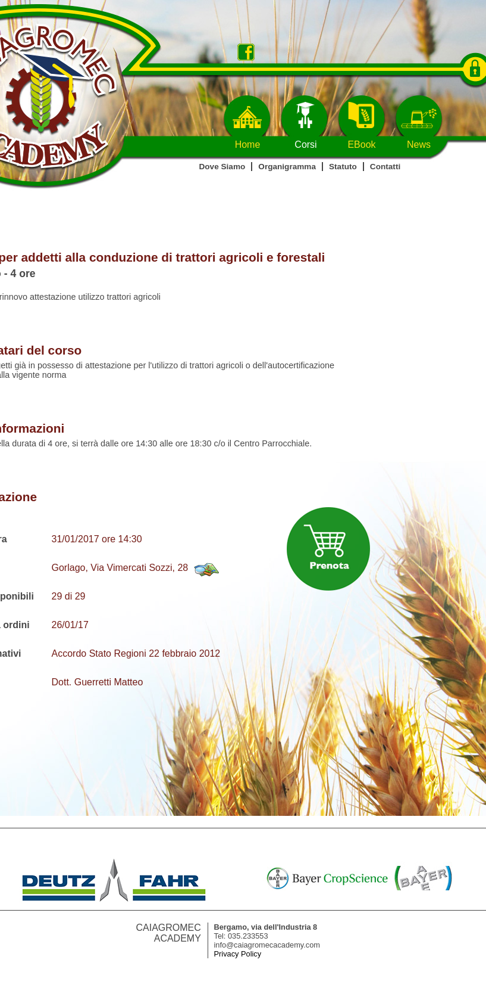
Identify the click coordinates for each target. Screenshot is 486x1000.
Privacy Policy (238, 953)
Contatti (385, 166)
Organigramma (287, 166)
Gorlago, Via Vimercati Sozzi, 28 (120, 568)
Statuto (343, 166)
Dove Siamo (222, 166)
